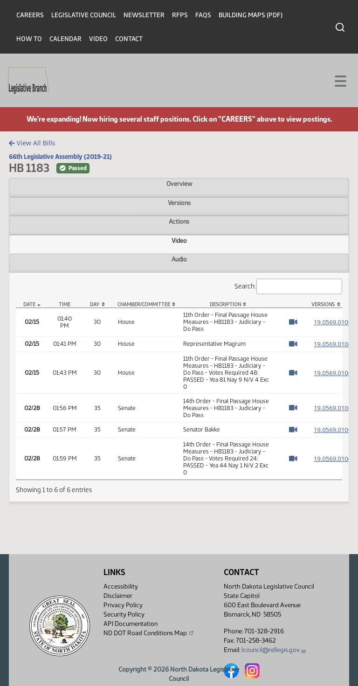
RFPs (180, 15)
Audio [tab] (179, 259)
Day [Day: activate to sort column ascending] (94, 305)
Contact (129, 39)
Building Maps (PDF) (250, 15)
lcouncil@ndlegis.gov (273, 650)
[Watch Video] (293, 322)
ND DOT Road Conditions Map (149, 633)
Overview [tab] (179, 183)
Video (98, 39)
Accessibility (120, 586)
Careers (30, 15)
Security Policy (124, 614)
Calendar (65, 39)
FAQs (203, 15)
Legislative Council (83, 15)
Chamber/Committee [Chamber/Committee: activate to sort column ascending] (143, 305)
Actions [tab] (179, 221)
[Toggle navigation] (340, 80)
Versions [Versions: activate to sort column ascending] (323, 305)
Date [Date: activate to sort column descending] (29, 305)
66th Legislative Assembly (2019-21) (60, 156)
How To (29, 39)
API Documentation (130, 624)
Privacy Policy (123, 605)
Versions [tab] (179, 202)
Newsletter (144, 15)
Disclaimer (117, 596)
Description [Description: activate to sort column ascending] (225, 305)
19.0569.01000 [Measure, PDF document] (334, 322)
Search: (288, 286)
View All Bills (32, 142)
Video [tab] (179, 240)
